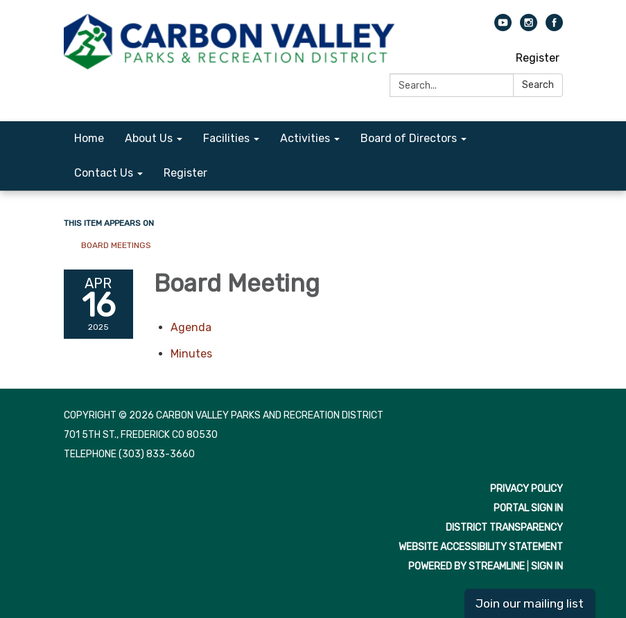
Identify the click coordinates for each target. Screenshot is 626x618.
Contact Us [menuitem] (103, 172)
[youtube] (503, 27)
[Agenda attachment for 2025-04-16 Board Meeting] (191, 327)
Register (537, 57)
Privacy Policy (526, 489)
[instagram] (528, 27)
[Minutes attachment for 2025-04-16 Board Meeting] (191, 353)
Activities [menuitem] (305, 138)
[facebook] (554, 27)
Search (538, 85)
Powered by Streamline (466, 566)
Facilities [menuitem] (226, 138)
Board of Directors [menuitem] (408, 138)
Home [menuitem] (89, 138)
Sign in (547, 566)
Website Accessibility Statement (481, 547)
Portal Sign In (528, 508)
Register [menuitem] (185, 172)
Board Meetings (116, 245)
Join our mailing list (530, 603)
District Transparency (504, 527)
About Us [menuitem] (149, 138)
